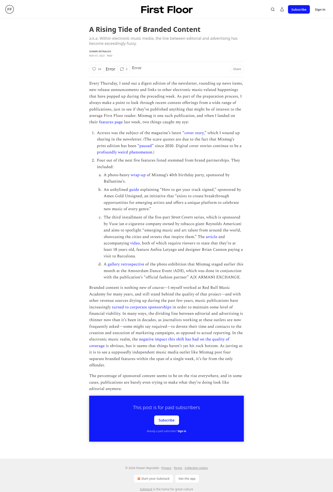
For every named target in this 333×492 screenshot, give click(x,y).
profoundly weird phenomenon (124, 152)
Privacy (166, 468)
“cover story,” (194, 133)
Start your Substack (153, 478)
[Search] (272, 9)
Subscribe (298, 9)
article (211, 237)
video (135, 243)
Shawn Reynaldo (100, 51)
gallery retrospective (126, 264)
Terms (178, 468)
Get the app (187, 478)
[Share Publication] (282, 9)
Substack (146, 489)
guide (134, 190)
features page (111, 122)
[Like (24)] (96, 69)
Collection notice (196, 468)
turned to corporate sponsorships (141, 307)
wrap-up (138, 175)
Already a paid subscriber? (166, 431)
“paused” (145, 146)
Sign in (320, 9)
